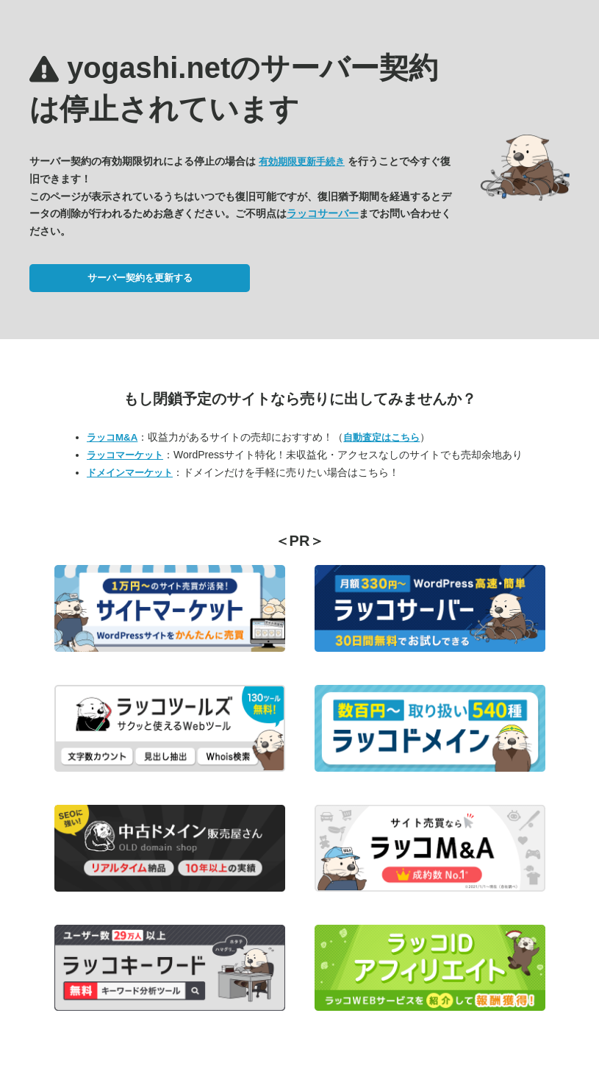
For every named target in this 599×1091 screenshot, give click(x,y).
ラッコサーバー (323, 213)
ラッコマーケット (125, 455)
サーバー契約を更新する (140, 277)
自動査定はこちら (381, 437)
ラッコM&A (112, 437)
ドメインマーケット (130, 472)
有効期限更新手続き (302, 161)
